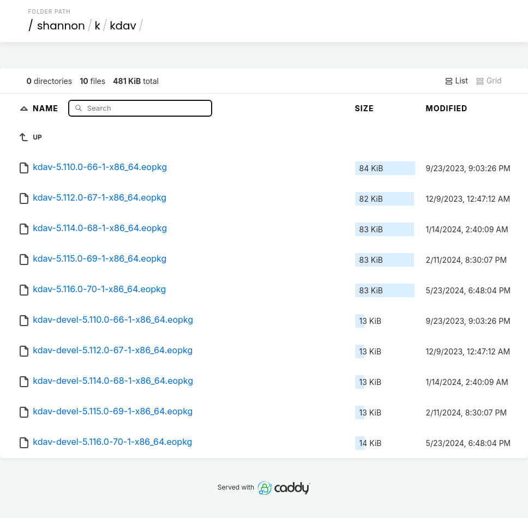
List (456, 81)
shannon (61, 25)
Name (47, 107)
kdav (123, 25)
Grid (489, 81)
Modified (447, 108)
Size (364, 108)
